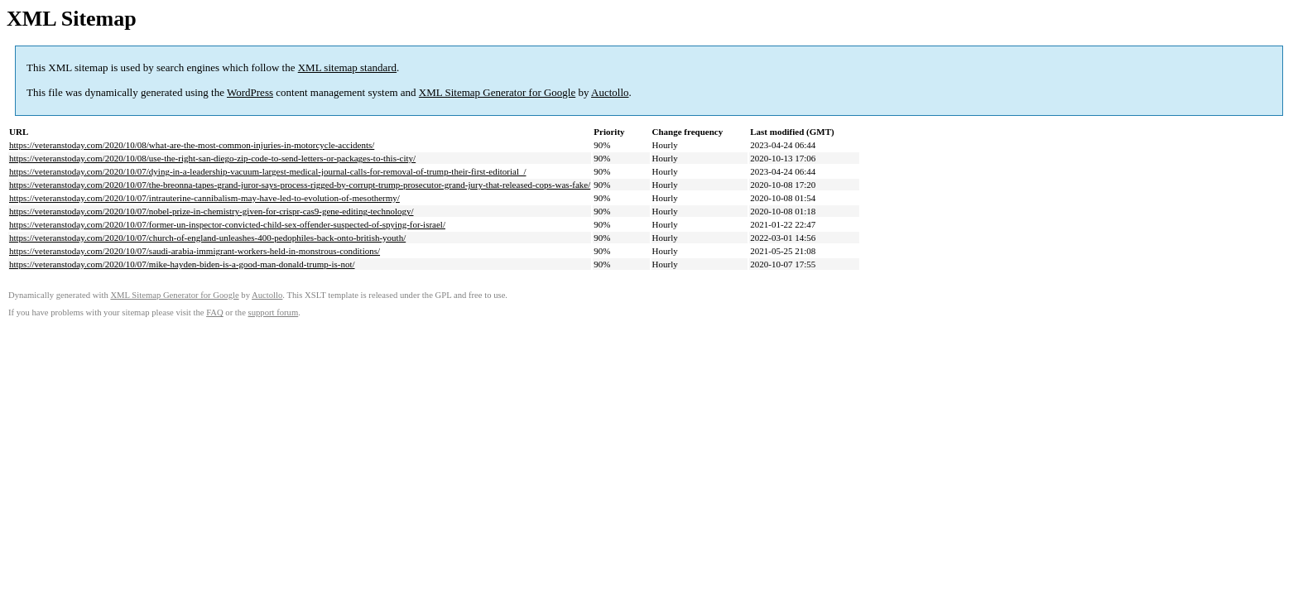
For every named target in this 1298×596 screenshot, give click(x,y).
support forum (273, 312)
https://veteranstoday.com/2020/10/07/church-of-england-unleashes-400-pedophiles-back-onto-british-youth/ (207, 238)
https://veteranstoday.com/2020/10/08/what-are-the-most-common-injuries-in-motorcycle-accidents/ (191, 145)
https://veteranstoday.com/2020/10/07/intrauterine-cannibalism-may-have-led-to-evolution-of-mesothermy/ (204, 198)
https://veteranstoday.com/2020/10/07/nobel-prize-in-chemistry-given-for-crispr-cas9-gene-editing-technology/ (211, 211)
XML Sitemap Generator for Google (497, 92)
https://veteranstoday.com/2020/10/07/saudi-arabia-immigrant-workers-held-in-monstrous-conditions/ (194, 251)
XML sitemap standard (347, 67)
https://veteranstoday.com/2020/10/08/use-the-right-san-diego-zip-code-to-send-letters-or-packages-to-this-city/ (212, 158)
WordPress (250, 92)
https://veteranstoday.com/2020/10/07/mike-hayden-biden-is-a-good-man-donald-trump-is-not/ (182, 264)
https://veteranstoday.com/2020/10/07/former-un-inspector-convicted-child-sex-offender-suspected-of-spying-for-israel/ (227, 224)
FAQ (215, 312)
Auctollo (610, 92)
